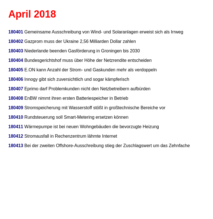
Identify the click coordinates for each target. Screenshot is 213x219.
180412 (15, 136)
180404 (15, 60)
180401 (15, 32)
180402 (15, 41)
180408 (15, 98)
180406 (15, 79)
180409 (15, 107)
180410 (15, 117)
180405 (15, 69)
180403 (15, 50)
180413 (15, 145)
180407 (15, 88)
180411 (15, 126)
